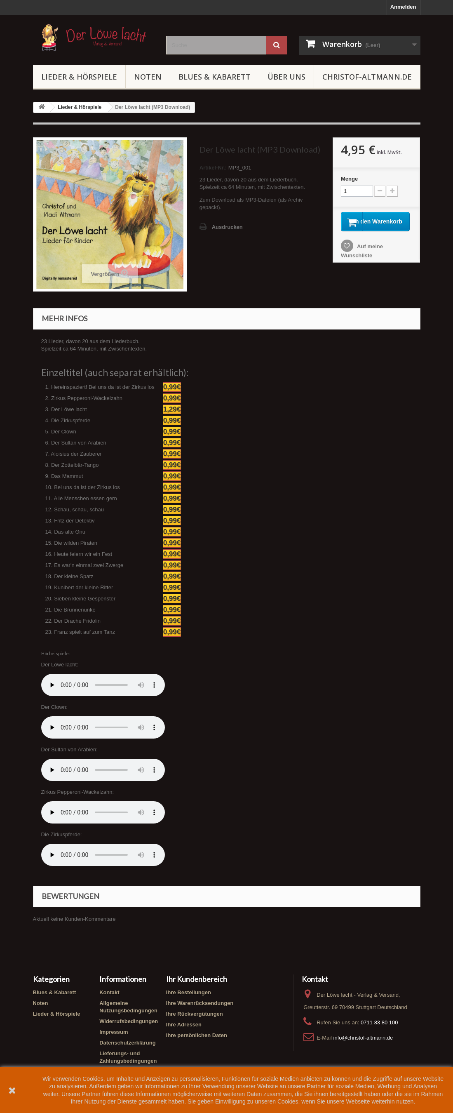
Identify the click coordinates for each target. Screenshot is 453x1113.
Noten (148, 77)
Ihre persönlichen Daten (196, 1035)
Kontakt (109, 992)
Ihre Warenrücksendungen (200, 1003)
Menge (349, 179)
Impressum (113, 1032)
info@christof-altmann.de (363, 1038)
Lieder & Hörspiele (79, 77)
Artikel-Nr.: (213, 168)
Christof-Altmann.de (367, 77)
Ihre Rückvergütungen (194, 1014)
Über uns (286, 77)
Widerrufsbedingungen (128, 1021)
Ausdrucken (227, 227)
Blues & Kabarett (214, 77)
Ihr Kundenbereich (196, 979)
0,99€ (172, 387)
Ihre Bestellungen (188, 992)
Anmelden (403, 7)
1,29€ (172, 409)
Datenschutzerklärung (127, 1043)
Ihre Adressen (184, 1024)
